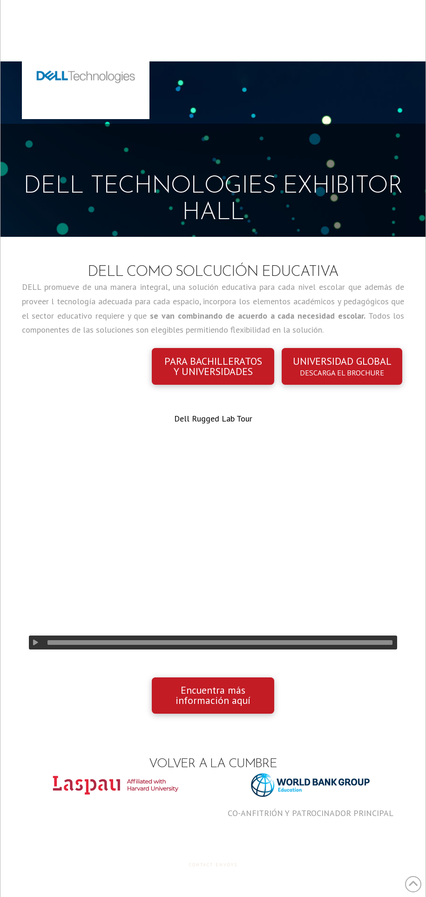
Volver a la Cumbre (213, 764)
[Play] (36, 642)
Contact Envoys (213, 865)
